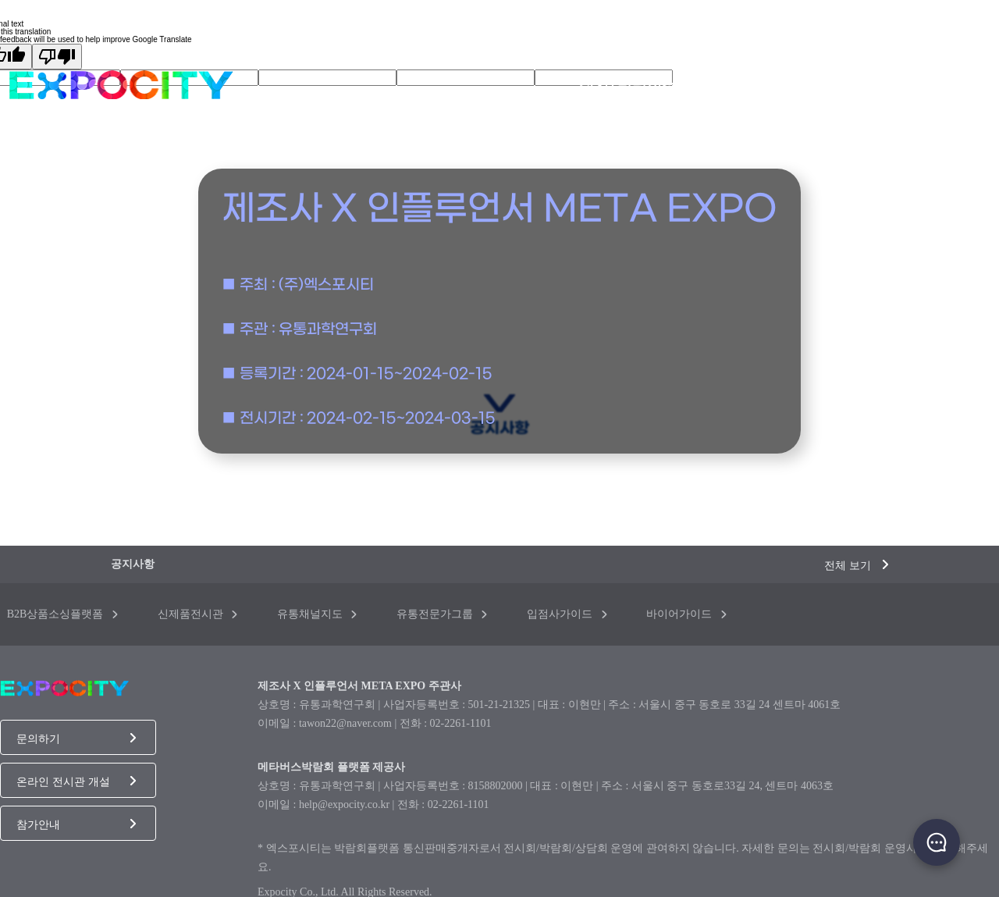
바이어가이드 (686, 614)
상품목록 (826, 86)
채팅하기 (936, 842)
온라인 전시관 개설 (76, 781)
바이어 (969, 86)
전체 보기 (856, 565)
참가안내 (76, 824)
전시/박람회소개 (635, 86)
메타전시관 (744, 86)
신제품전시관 (198, 614)
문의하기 (76, 738)
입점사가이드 (567, 614)
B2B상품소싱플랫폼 (62, 614)
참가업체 (901, 86)
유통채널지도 (317, 614)
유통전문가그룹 (442, 614)
